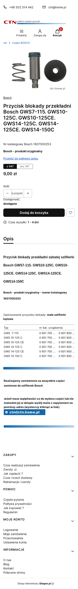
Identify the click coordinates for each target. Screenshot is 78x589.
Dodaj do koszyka (34, 213)
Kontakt (8, 568)
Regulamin (10, 512)
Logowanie (10, 530)
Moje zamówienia (15, 534)
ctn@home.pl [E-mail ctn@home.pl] (57, 7)
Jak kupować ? (13, 508)
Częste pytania (13, 499)
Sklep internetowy (34, 583)
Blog (6, 564)
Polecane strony (14, 572)
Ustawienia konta (15, 542)
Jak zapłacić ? (13, 473)
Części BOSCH (21, 42)
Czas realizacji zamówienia (21, 465)
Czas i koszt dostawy (17, 477)
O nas (7, 560)
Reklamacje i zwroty (17, 482)
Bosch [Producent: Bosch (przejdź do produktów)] (7, 97)
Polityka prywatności (17, 503)
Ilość (6, 186)
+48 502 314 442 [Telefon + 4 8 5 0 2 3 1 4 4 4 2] (21, 7)
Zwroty (8, 469)
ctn (5, 42)
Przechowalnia (13, 538)
